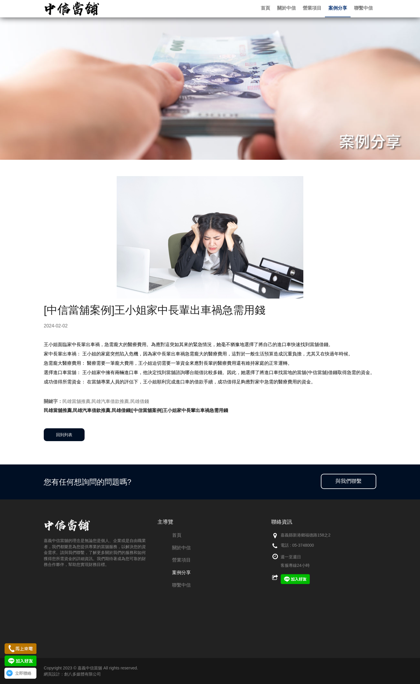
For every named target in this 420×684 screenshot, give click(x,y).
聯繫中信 (181, 585)
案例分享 (181, 572)
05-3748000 (303, 545)
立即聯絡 (23, 673)
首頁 (176, 535)
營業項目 (181, 559)
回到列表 (64, 434)
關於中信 (181, 547)
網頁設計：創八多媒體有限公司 (72, 674)
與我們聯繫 (348, 481)
